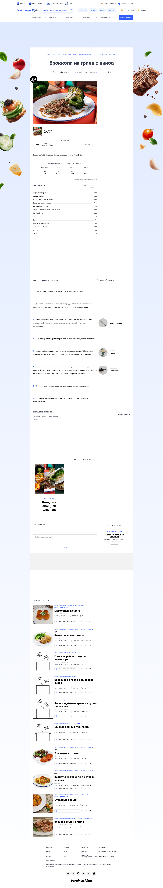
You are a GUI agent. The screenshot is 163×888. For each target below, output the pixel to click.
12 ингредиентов (61, 640)
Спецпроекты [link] (50, 860)
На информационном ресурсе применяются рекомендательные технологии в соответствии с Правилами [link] (78, 865)
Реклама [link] (84, 851)
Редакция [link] (85, 847)
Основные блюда (39, 17)
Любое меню (90, 17)
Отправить (65, 547)
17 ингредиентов (61, 758)
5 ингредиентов (61, 732)
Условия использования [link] (107, 851)
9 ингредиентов (61, 616)
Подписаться (87, 144)
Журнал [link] (48, 856)
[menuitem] (22, 3)
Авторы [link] (66, 847)
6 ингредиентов (61, 827)
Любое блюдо (56, 17)
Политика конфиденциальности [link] (89, 856)
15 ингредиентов (61, 785)
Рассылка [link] (102, 847)
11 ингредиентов (61, 688)
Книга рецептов (108, 4)
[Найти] (71, 10)
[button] (110, 280)
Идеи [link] (48, 851)
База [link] (65, 851)
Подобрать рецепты (125, 17)
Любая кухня (73, 17)
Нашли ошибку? (124, 414)
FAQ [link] (65, 856)
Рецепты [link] (49, 847)
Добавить (126, 4)
